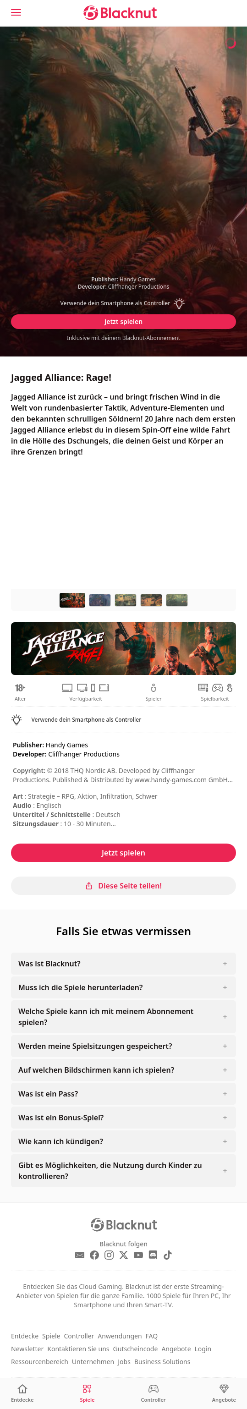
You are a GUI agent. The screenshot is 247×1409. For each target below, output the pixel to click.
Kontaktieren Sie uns (78, 1348)
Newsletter (27, 1348)
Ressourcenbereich (39, 1361)
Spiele (51, 1336)
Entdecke (24, 1336)
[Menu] (16, 12)
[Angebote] (224, 1393)
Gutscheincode (135, 1348)
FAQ (152, 1336)
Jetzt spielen (123, 321)
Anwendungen (120, 1336)
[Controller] (153, 1393)
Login (203, 1348)
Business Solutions (162, 1361)
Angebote (176, 1348)
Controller (79, 1336)
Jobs (124, 1361)
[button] (124, 303)
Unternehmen (93, 1361)
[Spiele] (87, 1393)
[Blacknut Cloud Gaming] (120, 12)
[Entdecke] (22, 1393)
